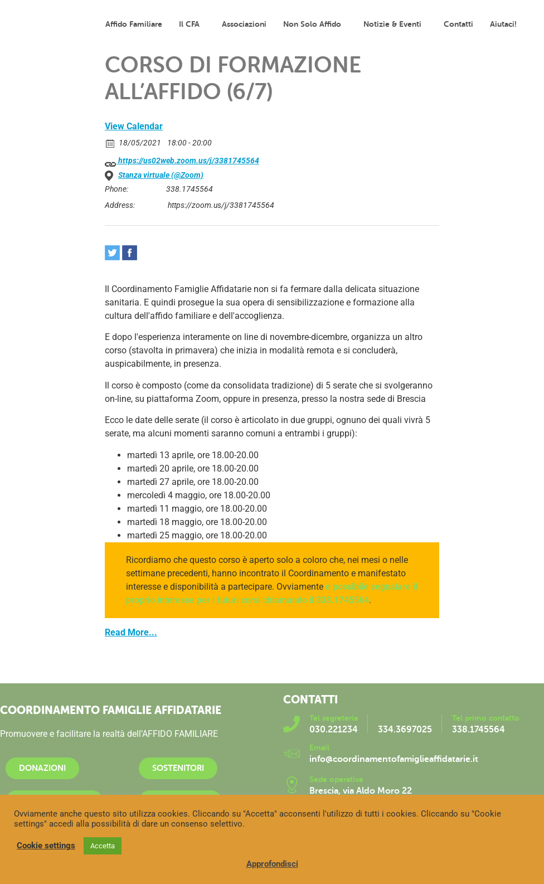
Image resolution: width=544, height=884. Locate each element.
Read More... (131, 632)
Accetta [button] (102, 846)
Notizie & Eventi (395, 24)
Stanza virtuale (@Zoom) (160, 175)
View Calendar (134, 126)
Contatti (458, 24)
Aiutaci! (503, 24)
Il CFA (192, 24)
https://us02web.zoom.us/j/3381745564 (182, 161)
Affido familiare (133, 24)
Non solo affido (315, 24)
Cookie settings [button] (46, 846)
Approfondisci (272, 864)
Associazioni (244, 24)
